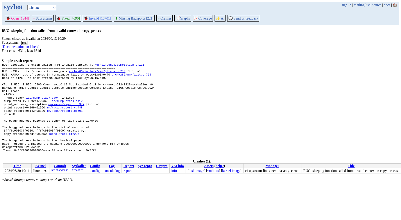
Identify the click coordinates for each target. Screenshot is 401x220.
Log (112, 166)
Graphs (182, 18)
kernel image (231, 171)
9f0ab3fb (77, 170)
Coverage (203, 18)
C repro (161, 166)
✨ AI (220, 18)
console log (112, 171)
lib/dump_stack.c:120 (67, 109)
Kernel (40, 166)
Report (129, 166)
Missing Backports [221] (134, 18)
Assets (209, 166)
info (174, 171)
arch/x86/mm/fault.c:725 (131, 77)
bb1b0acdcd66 (60, 170)
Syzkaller (79, 166)
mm (24, 42)
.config (95, 171)
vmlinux (213, 171)
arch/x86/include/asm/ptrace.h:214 (97, 73)
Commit (60, 166)
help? (220, 166)
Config (95, 166)
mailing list (362, 5)
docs (387, 5)
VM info (177, 166)
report (128, 171)
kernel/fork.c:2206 (63, 148)
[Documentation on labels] (20, 47)
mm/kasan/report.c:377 (66, 113)
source (376, 5)
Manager (272, 166)
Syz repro (145, 166)
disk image (196, 171)
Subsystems (42, 18)
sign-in (346, 5)
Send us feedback (243, 18)
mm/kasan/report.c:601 (65, 121)
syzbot (13, 7)
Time (17, 166)
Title (351, 166)
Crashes (165, 18)
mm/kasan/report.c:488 (65, 117)
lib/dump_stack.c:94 (42, 105)
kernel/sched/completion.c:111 (119, 65)
